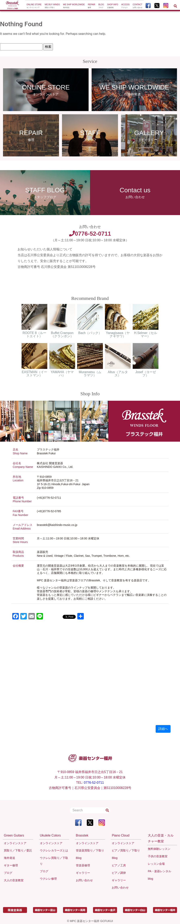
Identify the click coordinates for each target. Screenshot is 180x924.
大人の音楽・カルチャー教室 (161, 838)
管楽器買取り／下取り (90, 850)
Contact (137, 5)
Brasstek (82, 835)
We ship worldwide (74, 5)
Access (125, 5)
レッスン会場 (156, 863)
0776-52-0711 (90, 233)
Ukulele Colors (50, 835)
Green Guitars (14, 835)
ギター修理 (11, 865)
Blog (101, 5)
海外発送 (9, 857)
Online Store (34, 5)
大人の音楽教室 (14, 880)
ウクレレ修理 (48, 878)
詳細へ (163, 728)
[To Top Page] (12, 5)
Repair (91, 5)
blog (150, 878)
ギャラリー (83, 872)
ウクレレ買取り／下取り (54, 860)
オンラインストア (15, 843)
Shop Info (112, 5)
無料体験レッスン (159, 848)
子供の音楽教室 (158, 856)
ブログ (8, 872)
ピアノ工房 (119, 865)
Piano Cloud (120, 835)
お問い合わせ (84, 880)
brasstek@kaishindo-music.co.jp (57, 525)
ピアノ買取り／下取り (126, 850)
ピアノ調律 (119, 872)
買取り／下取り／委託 (18, 850)
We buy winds (52, 5)
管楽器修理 (83, 865)
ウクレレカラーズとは (54, 850)
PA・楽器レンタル (159, 871)
